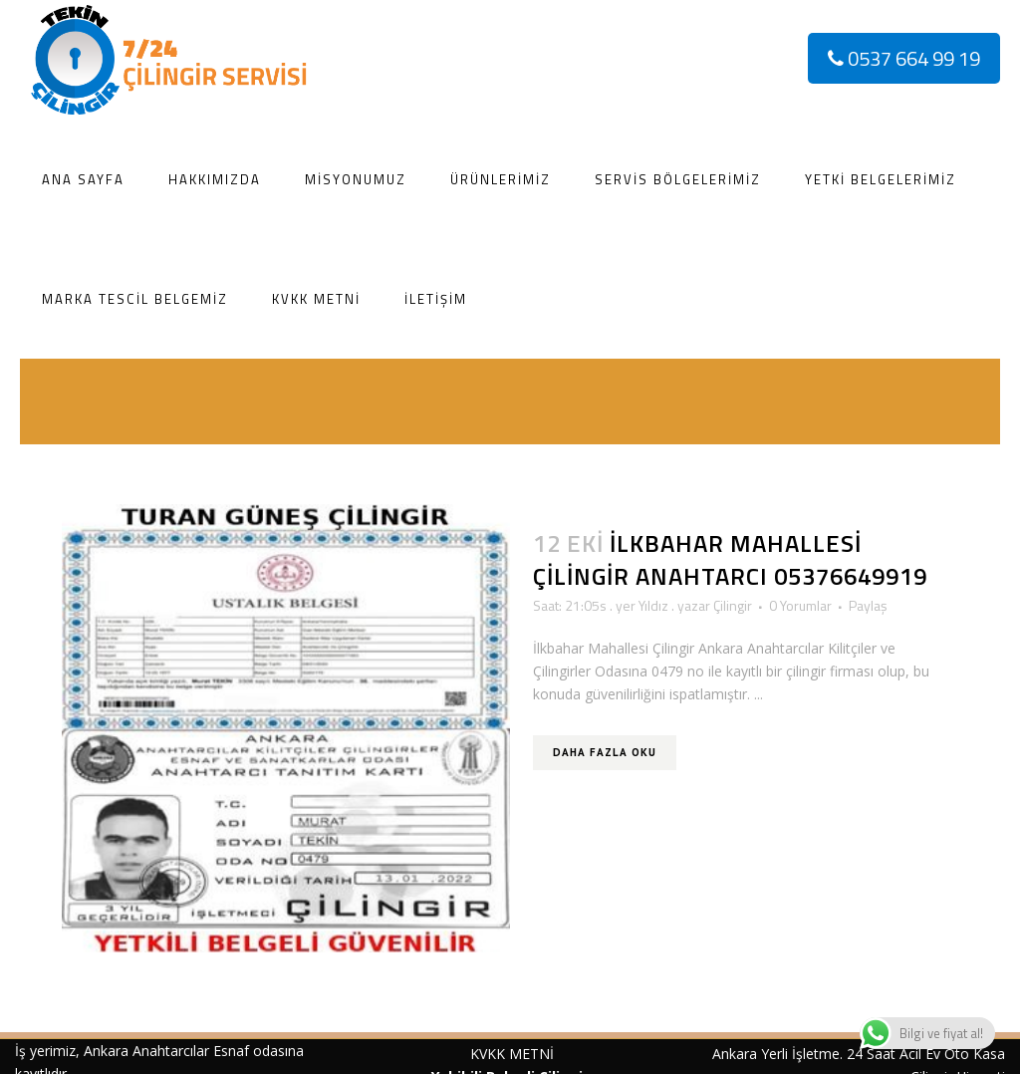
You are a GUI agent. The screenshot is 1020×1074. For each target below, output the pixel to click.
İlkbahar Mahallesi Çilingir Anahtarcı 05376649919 (730, 559)
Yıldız (653, 605)
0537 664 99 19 (904, 58)
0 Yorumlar (800, 605)
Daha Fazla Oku (604, 752)
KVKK (487, 1053)
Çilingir (732, 605)
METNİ (529, 1053)
